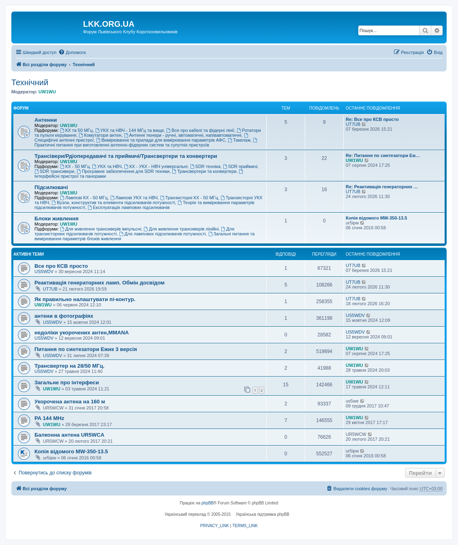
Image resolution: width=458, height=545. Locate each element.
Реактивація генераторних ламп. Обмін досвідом (99, 283)
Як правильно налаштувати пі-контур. (84, 299)
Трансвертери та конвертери (204, 171)
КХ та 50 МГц (76, 130)
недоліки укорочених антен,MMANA (81, 333)
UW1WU (47, 91)
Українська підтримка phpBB (262, 514)
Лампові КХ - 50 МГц (83, 197)
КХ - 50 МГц (75, 166)
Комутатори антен (100, 135)
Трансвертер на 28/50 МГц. (69, 366)
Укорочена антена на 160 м (69, 402)
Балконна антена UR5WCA (69, 435)
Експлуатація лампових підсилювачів (129, 207)
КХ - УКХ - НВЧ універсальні (155, 166)
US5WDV (44, 271)
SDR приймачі (240, 166)
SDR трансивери (54, 171)
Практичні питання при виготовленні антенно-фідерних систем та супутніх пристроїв (146, 142)
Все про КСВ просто (61, 266)
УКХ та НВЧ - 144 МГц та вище (129, 130)
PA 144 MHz (49, 418)
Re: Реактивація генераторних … (382, 186)
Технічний (29, 82)
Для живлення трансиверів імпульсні (100, 228)
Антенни (45, 120)
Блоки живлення (56, 218)
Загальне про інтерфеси (66, 382)
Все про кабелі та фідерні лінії (200, 130)
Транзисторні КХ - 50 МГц (189, 197)
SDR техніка (205, 166)
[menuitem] (72, 52)
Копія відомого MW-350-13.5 (376, 217)
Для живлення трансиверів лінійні (180, 228)
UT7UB (353, 124)
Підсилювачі (51, 187)
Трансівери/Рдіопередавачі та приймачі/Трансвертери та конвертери (125, 156)
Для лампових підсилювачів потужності (162, 233)
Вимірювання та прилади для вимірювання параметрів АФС (160, 140)
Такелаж (239, 140)
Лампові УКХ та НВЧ (134, 197)
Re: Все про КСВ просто (372, 119)
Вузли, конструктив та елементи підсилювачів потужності (113, 202)
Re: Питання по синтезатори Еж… (383, 155)
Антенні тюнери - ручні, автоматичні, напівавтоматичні (183, 135)
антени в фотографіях (63, 316)
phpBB (207, 503)
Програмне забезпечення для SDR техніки (123, 171)
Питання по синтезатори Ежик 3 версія (85, 349)
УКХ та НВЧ (107, 166)
